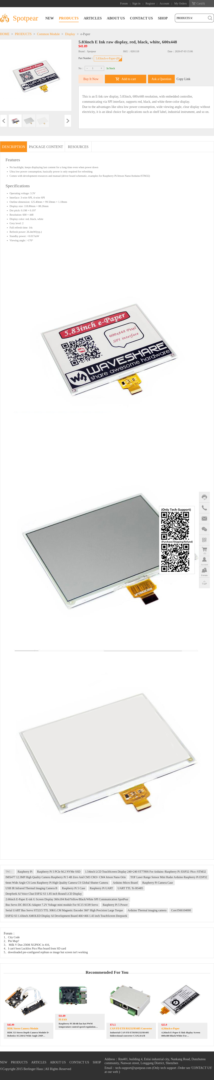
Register (150, 3)
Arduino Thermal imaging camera (147, 910)
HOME (4, 34)
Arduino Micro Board (125, 882)
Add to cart (128, 79)
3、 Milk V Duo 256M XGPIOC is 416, (27, 944)
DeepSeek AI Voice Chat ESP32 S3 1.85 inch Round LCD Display (44, 893)
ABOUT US (116, 18)
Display (70, 34)
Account (164, 3)
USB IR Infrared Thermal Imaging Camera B (31, 888)
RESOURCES (78, 147)
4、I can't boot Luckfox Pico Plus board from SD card (35, 948)
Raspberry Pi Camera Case (157, 882)
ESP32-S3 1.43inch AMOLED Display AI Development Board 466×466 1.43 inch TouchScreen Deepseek (66, 915)
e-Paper (85, 34)
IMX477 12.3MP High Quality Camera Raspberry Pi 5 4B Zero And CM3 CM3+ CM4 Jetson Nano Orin (66, 877)
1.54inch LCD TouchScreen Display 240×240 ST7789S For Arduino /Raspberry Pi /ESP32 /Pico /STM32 (145, 871)
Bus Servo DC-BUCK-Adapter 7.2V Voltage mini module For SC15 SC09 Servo (52, 904)
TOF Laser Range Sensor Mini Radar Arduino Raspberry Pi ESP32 (168, 877)
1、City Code (12, 937)
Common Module (48, 34)
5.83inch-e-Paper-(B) (108, 58)
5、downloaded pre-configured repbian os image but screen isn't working (46, 952)
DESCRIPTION (13, 147)
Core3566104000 (181, 910)
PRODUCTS (69, 18)
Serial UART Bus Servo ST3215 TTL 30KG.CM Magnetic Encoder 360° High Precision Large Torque (64, 910)
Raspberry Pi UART (101, 888)
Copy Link (183, 79)
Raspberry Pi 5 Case (73, 888)
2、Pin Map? (11, 941)
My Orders (180, 3)
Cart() (201, 3)
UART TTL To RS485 (130, 888)
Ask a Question (161, 79)
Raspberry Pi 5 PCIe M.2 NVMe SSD (58, 871)
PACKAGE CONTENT (46, 147)
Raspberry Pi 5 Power (115, 904)
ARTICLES (93, 18)
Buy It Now (91, 79)
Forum (124, 3)
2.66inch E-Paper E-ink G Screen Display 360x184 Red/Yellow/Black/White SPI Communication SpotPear (67, 899)
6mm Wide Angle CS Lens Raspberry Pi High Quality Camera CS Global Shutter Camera (57, 882)
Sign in (136, 3)
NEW (49, 18)
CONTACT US (141, 18)
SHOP (163, 18)
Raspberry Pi (25, 871)
